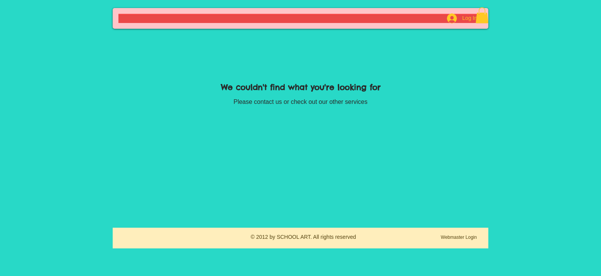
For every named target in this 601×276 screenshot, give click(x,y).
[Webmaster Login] (459, 238)
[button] (482, 15)
